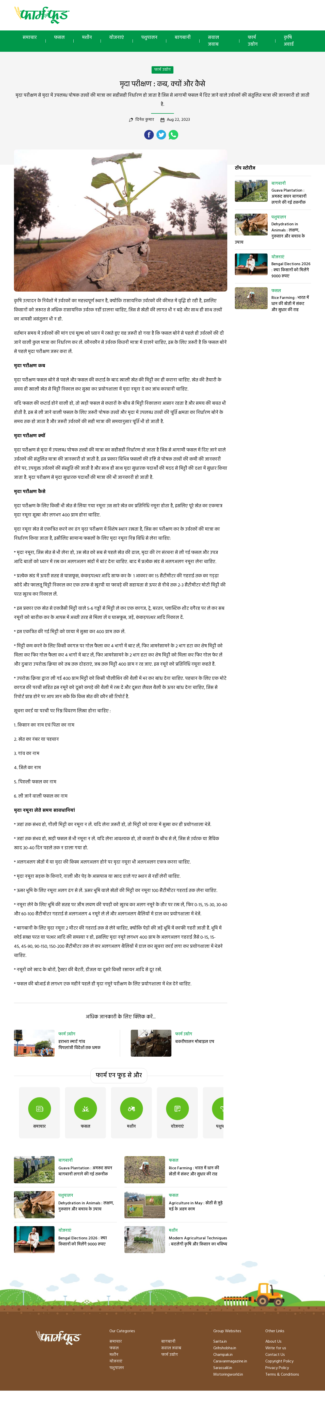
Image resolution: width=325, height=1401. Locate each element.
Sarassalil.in (222, 1368)
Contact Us (275, 1355)
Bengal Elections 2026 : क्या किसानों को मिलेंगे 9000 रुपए (82, 1241)
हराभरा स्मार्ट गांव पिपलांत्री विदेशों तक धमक (79, 1045)
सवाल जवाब (213, 41)
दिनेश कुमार (144, 119)
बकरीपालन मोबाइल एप (194, 1042)
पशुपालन (149, 37)
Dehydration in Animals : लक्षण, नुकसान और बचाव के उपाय (86, 1206)
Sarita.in (220, 1341)
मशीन (87, 37)
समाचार (30, 37)
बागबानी (183, 37)
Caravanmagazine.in (230, 1361)
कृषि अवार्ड (289, 41)
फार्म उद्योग (253, 41)
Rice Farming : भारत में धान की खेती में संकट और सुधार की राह (194, 1171)
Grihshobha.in (224, 1348)
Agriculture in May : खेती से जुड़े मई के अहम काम (196, 1206)
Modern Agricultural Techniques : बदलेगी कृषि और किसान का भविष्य (198, 1241)
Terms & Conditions (282, 1374)
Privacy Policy (277, 1368)
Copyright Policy (279, 1361)
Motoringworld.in (228, 1374)
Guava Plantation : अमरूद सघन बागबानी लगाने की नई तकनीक (85, 1171)
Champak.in (223, 1355)
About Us (273, 1341)
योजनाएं (116, 37)
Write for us (275, 1348)
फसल (59, 37)
